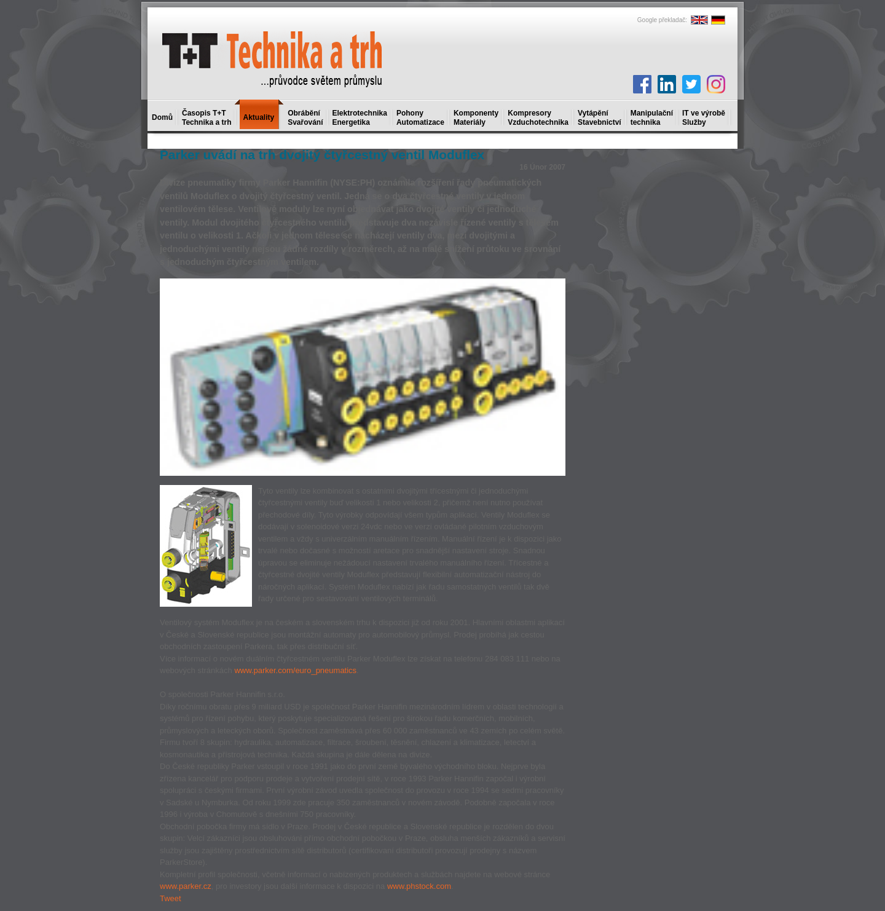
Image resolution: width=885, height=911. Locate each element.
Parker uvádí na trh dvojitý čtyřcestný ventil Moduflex (322, 155)
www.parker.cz (185, 886)
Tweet (170, 898)
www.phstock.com (419, 886)
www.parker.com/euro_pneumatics (295, 670)
